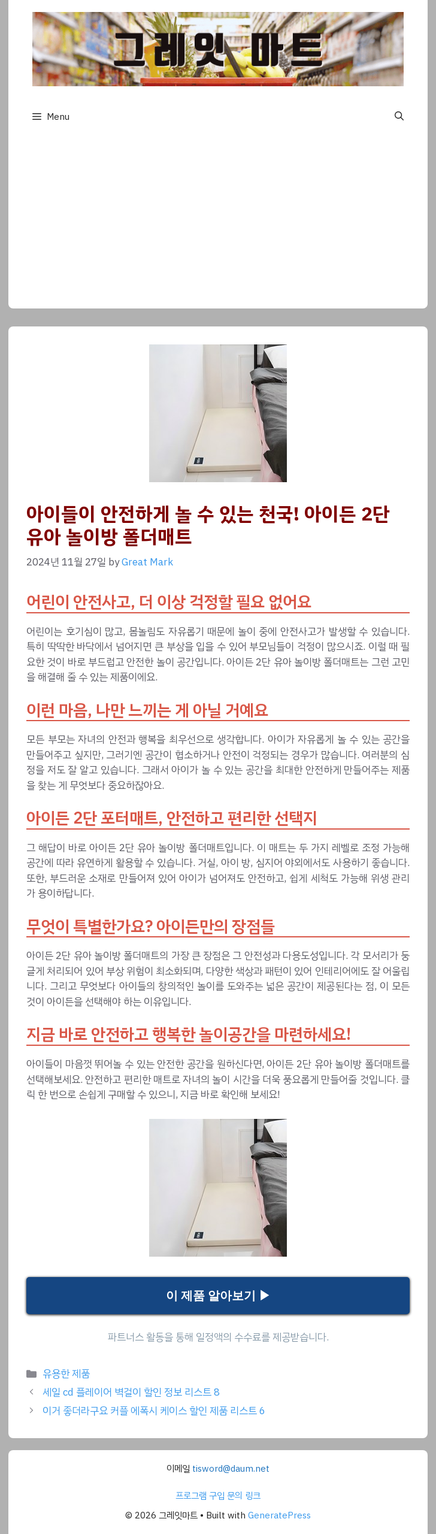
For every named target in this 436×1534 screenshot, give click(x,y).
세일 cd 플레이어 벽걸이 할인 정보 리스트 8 (131, 1392)
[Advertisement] (218, 224)
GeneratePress (279, 1515)
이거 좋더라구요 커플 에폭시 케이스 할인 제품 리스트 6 (154, 1410)
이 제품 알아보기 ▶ (218, 1295)
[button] (399, 117)
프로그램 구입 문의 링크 (218, 1495)
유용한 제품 (66, 1373)
